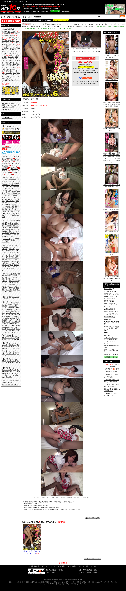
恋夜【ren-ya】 (109, 303)
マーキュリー (13, 343)
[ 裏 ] (37, 99)
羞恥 (7, 71)
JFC (17, 250)
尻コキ (12, 41)
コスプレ (9, 64)
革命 (15, 220)
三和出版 (4, 249)
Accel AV (11, 178)
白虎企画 (4, 169)
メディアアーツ (7, 350)
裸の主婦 (107, 306)
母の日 (16, 304)
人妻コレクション (10, 313)
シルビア (16, 254)
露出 (14, 67)
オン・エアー (10, 201)
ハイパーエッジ (7, 304)
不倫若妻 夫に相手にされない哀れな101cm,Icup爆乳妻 (111, 278)
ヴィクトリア (6, 192)
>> (6, 109)
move (12, 346)
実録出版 (12, 249)
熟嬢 (11, 265)
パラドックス (13, 306)
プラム (8, 322)
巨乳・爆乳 (108, 289)
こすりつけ (9, 51)
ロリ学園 (17, 371)
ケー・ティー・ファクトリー (10, 237)
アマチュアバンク (10, 201)
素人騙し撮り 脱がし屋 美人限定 (111, 297)
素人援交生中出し (110, 294)
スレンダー (11, 74)
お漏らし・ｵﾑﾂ (13, 58)
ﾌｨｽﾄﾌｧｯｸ (9, 76)
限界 (3, 105)
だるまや (10, 275)
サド (7, 105)
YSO (10, 380)
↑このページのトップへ (92, 518)
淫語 (3, 51)
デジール (12, 284)
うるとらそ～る (12, 190)
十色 (11, 286)
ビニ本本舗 (8, 311)
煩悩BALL (5, 309)
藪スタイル (12, 359)
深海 (3, 256)
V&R (15, 323)
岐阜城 (11, 227)
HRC (13, 192)
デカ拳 (11, 282)
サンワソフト (9, 162)
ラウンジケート (14, 368)
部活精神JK (11, 318)
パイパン (9, 73)
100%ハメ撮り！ (7, 316)
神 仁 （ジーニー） (10, 263)
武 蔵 (17, 346)
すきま (8, 256)
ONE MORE (8, 382)
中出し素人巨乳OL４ (111, 231)
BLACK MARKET (7, 323)
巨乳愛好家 (108, 301)
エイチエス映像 (10, 205)
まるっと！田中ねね (111, 79)
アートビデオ (8, 215)
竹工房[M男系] (15, 160)
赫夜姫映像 (5, 224)
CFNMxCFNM (6, 252)
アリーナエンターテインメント (11, 182)
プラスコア (15, 322)
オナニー (13, 48)
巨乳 (8, 17)
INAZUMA (9, 186)
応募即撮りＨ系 (12, 208)
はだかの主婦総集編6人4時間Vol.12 (111, 128)
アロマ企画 (6, 185)
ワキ (14, 73)
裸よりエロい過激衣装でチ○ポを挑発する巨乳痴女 (111, 328)
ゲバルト (13, 233)
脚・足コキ (5, 41)
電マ (16, 71)
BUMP (11, 309)
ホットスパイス (10, 332)
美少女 (4, 35)
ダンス (12, 71)
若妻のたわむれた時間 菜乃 (111, 208)
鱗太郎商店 (9, 371)
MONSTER (14, 169)
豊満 (8, 103)
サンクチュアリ (13, 247)
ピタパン (5, 107)
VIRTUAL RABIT (14, 302)
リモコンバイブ (11, 69)
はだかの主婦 (108, 291)
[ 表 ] (31, 99)
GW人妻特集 (108, 377)
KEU (5, 231)
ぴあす (17, 309)
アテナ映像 (8, 179)
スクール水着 (10, 66)
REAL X (106, 319)
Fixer (9, 330)
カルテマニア (13, 222)
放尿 (16, 57)
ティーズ (9, 174)
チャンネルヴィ (12, 277)
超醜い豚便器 (6, 279)
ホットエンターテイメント (10, 337)
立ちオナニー (13, 50)
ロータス (9, 377)
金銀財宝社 (5, 229)
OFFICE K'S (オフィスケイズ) (11, 210)
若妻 (14, 44)
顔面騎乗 (4, 58)
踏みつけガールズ (10, 320)
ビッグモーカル (11, 313)
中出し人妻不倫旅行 (110, 314)
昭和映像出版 (10, 250)
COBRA (5, 170)
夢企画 (18, 362)
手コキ (16, 39)
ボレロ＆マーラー (13, 339)
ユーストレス (11, 361)
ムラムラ (10, 348)
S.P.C (3, 217)
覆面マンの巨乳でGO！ (112, 350)
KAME (11, 220)
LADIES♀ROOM (7, 373)
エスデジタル (6, 195)
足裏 (7, 46)
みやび (16, 348)
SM (5, 57)
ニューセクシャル (8, 298)
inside (16, 215)
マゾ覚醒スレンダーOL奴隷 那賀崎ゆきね (111, 55)
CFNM (4, 32)
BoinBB (15, 307)
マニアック (12, 345)
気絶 (10, 60)
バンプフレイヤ (7, 307)
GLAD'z (12, 229)
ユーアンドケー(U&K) (10, 361)
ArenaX (17, 183)
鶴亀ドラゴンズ (14, 281)
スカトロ (10, 57)
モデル (17, 103)
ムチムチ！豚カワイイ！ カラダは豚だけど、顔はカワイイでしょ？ (111, 340)
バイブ (11, 107)
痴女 (7, 42)
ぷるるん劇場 (108, 309)
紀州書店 (9, 226)
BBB (105, 332)
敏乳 (111, 253)
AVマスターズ (11, 204)
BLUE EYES (9, 327)
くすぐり (4, 60)
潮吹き (6, 48)
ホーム (3, 17)
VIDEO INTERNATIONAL (10, 157)
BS (3, 311)
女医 (17, 105)
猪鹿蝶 (15, 186)
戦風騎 (6, 261)
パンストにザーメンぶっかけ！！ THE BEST (32, 551)
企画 (14, 64)
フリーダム (11, 325)
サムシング (12, 245)
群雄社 (13, 240)
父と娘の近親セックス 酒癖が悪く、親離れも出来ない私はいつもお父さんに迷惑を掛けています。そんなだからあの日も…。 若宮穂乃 (111, 157)
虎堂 (14, 290)
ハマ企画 (14, 167)
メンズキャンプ (11, 354)
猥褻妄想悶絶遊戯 (110, 311)
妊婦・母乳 (8, 44)
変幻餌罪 (10, 336)
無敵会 (4, 348)
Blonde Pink (11, 329)
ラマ (14, 370)
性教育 (4, 103)
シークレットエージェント (10, 253)
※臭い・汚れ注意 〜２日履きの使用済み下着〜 (111, 185)
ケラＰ (9, 234)
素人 (16, 34)
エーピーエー (9, 197)
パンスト (13, 46)
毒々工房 (9, 290)
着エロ (15, 76)
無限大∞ (7, 346)
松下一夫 (4, 345)
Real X (106, 335)
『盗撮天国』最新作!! (111, 371)
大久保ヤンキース (7, 210)
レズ (12, 55)
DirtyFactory (13, 274)
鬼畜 (3, 69)
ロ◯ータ (10, 35)
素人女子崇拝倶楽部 (10, 265)
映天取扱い (11, 194)
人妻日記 (16, 314)
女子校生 (7, 34)
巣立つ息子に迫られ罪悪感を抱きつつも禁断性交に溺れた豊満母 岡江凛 (111, 103)
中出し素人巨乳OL (110, 354)
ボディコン (8, 67)
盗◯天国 (12, 288)
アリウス (7, 181)
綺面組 (16, 227)
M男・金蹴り (11, 32)
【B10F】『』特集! (112, 369)
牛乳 (12, 103)
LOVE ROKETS (7, 370)
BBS (15, 316)
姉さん (13, 105)
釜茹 (11, 224)
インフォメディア (7, 188)
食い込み (10, 62)
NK (10, 297)
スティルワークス (10, 268)
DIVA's (7, 286)
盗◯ (14, 60)
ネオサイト (15, 297)
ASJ (17, 194)
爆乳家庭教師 (108, 317)
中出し (15, 53)
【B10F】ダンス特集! (111, 374)
